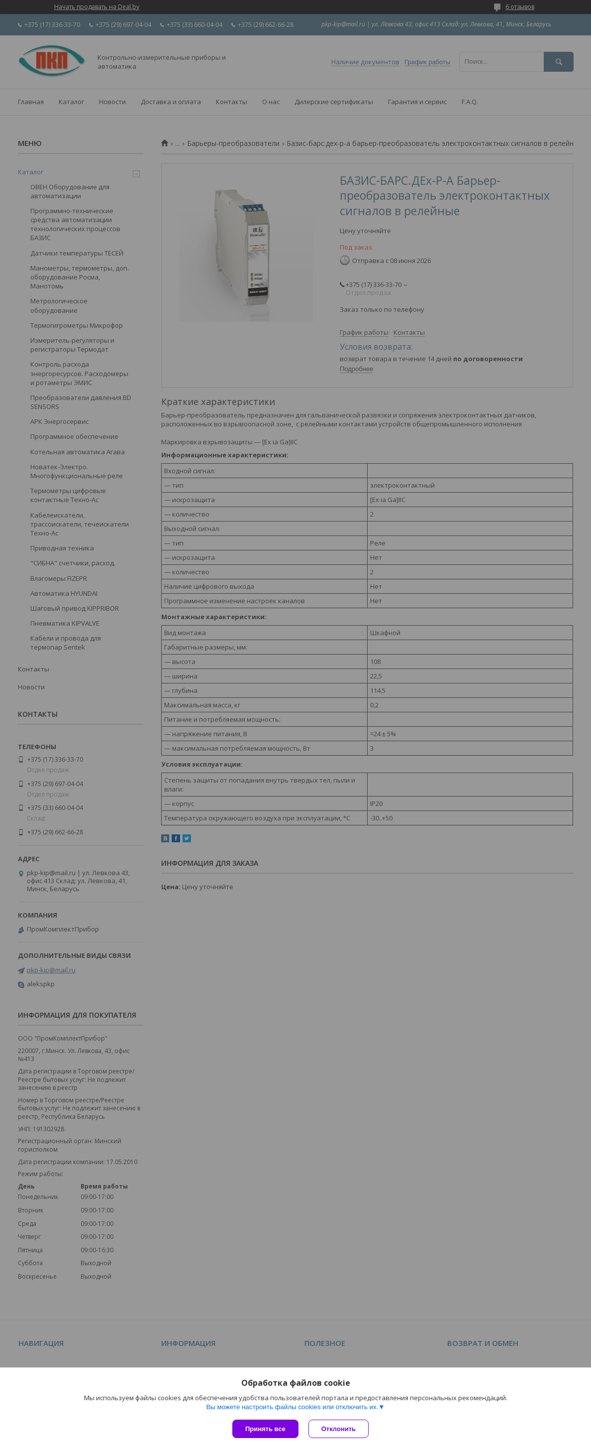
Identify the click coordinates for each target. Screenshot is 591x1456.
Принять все (265, 1429)
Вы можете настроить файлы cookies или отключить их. (292, 1407)
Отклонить (338, 1429)
